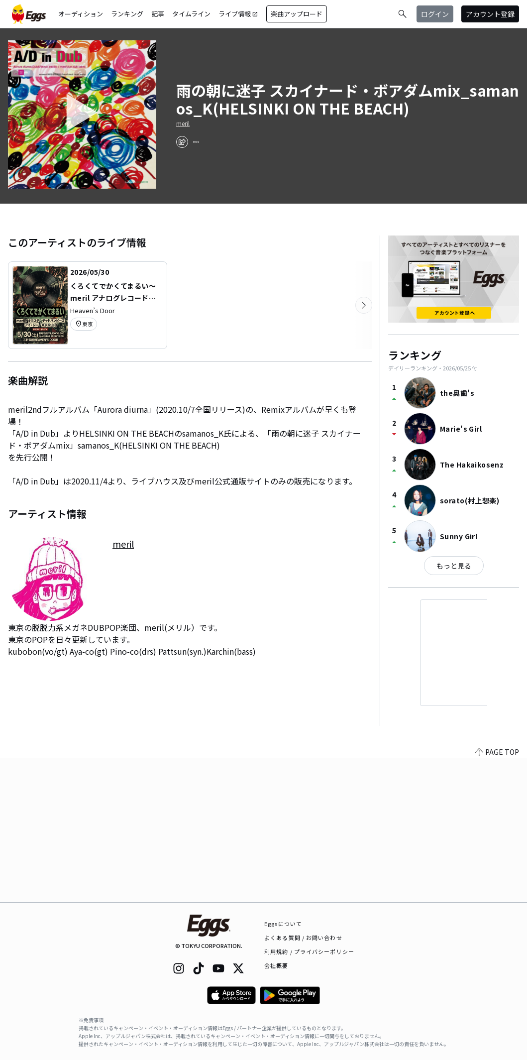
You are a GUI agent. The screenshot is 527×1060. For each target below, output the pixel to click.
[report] (196, 142)
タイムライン (191, 13)
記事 (157, 13)
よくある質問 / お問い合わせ (303, 938)
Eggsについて (283, 924)
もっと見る (453, 566)
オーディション (80, 13)
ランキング (127, 13)
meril (183, 123)
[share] (182, 142)
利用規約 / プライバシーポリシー (309, 951)
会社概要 (276, 965)
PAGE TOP (497, 896)
